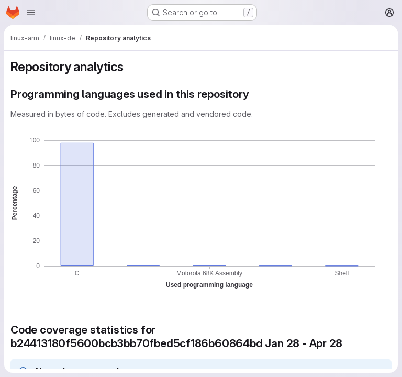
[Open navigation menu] (31, 12)
